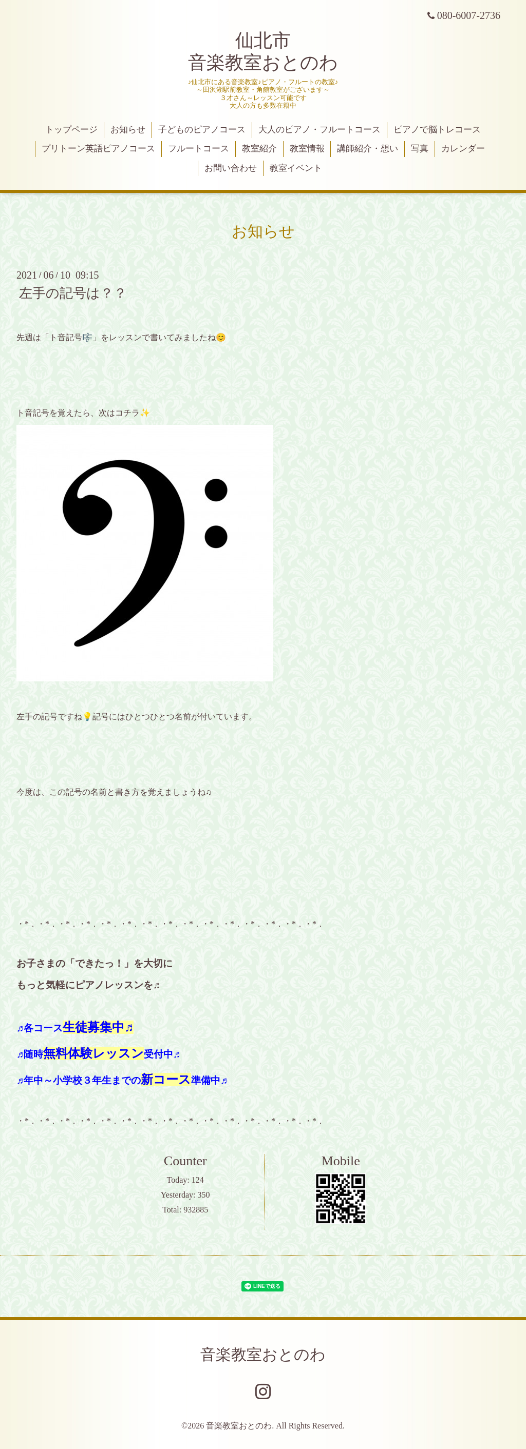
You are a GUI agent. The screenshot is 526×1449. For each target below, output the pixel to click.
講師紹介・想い (367, 148)
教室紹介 (259, 148)
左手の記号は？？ (73, 293)
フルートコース (198, 148)
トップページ (71, 129)
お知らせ (127, 129)
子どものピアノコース (202, 129)
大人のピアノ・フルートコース (319, 129)
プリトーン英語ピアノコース (98, 148)
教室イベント (296, 168)
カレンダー (463, 148)
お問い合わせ (230, 168)
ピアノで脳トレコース (437, 129)
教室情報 (307, 148)
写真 (419, 148)
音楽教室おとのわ (263, 1354)
